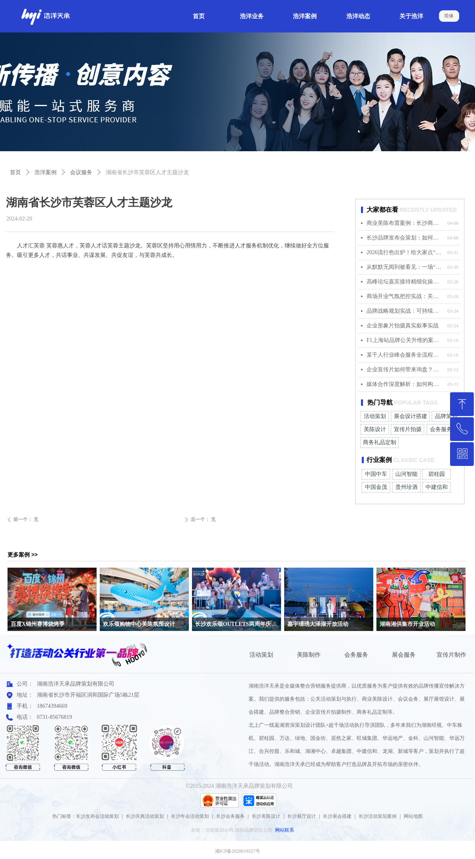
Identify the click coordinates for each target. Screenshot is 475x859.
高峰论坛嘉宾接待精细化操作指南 (405, 282)
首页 (15, 172)
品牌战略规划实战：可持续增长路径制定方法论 (405, 311)
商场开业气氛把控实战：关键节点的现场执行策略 (405, 296)
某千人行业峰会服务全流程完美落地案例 (405, 355)
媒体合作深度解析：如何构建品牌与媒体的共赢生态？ (405, 384)
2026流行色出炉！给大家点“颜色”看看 (405, 252)
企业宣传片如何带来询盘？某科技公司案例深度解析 (405, 369)
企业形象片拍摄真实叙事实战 (403, 326)
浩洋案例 (45, 172)
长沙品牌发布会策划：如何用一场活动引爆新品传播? (405, 238)
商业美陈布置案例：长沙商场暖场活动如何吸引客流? (405, 223)
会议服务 (81, 172)
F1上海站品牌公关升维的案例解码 (405, 340)
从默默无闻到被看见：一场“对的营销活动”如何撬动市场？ (405, 267)
